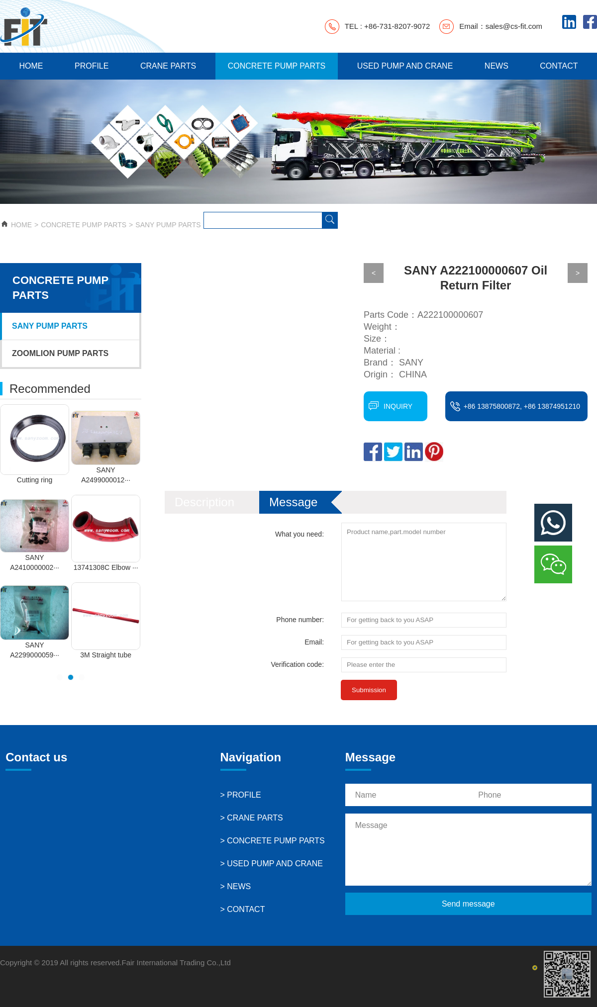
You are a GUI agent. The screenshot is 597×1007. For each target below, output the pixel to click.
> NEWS (235, 886)
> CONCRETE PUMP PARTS (272, 840)
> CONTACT (242, 909)
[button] (60, 677)
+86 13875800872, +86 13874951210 (522, 406)
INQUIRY (398, 406)
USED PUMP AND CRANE (405, 66)
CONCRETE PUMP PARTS (276, 66)
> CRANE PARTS (251, 818)
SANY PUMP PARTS (167, 225)
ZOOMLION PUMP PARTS (60, 353)
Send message (468, 904)
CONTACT (559, 66)
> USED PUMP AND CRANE (271, 863)
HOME (31, 66)
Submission (369, 690)
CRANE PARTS (168, 66)
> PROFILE (240, 795)
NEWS (496, 66)
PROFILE (91, 66)
